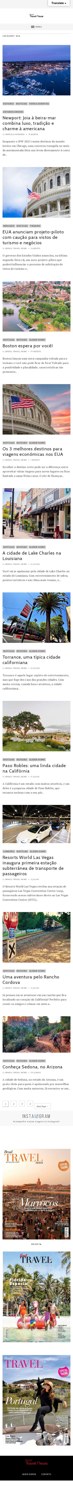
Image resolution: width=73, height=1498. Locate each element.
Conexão (8, 851)
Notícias (21, 104)
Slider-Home (37, 340)
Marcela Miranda (15, 134)
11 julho (35, 777)
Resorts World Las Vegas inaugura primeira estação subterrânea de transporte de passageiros (33, 865)
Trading (35, 226)
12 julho (35, 668)
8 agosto (33, 134)
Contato (46, 1474)
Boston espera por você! (28, 345)
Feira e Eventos (39, 104)
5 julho (35, 879)
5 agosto (35, 248)
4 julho (35, 988)
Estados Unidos (13, 112)
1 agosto (35, 460)
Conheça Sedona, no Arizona (33, 1067)
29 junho (36, 1072)
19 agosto (36, 351)
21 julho (35, 564)
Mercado (8, 226)
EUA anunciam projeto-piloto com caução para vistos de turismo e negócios (33, 237)
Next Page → (42, 1106)
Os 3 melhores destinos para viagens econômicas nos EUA (33, 451)
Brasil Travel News (16, 248)
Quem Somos (29, 1474)
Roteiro (8, 104)
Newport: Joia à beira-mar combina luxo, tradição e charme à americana (29, 123)
